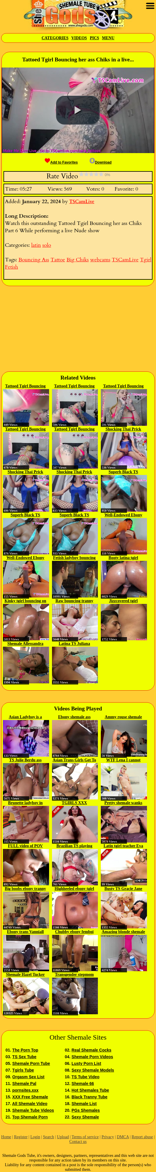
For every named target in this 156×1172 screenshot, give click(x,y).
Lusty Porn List (86, 1063)
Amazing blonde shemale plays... (123, 932)
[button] (78, 110)
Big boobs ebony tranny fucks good (25, 889)
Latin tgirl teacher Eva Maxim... (123, 846)
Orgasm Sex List (28, 1077)
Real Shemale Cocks (91, 1050)
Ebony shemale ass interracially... (74, 717)
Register (21, 1137)
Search (48, 1137)
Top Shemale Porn (30, 1117)
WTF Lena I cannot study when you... (123, 760)
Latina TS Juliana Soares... (74, 644)
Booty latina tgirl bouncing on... (123, 558)
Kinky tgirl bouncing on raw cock (25, 601)
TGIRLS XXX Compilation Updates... (74, 803)
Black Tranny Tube (89, 1097)
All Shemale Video (29, 1103)
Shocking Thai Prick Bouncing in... (123, 429)
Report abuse (142, 1137)
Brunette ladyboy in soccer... (25, 803)
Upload (63, 1137)
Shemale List (83, 1103)
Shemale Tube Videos (33, 1110)
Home (6, 1137)
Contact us (78, 1141)
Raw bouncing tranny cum (74, 601)
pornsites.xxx (25, 1090)
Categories (55, 38)
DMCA (123, 1137)
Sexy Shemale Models (92, 1070)
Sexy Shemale (85, 1117)
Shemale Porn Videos (92, 1056)
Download (100, 162)
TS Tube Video (85, 1077)
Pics (94, 38)
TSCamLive (81, 201)
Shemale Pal (24, 1083)
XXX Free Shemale (30, 1097)
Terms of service (85, 1137)
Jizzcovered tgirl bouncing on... (123, 601)
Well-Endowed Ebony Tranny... (123, 515)
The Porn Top (25, 1050)
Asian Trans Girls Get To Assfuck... (74, 760)
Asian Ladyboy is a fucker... (25, 717)
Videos (79, 38)
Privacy (107, 1137)
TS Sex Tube (24, 1056)
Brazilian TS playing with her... (74, 846)
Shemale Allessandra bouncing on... (25, 644)
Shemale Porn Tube (31, 1063)
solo (46, 245)
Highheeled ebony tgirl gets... (74, 889)
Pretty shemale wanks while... (123, 803)
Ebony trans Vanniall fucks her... (25, 932)
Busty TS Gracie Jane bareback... (123, 889)
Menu (108, 38)
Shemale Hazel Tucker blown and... (25, 975)
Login (35, 1137)
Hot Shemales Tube (90, 1090)
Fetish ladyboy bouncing (74, 558)
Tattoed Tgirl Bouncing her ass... (25, 386)
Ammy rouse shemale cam (123, 717)
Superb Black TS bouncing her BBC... (123, 472)
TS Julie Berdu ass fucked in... (25, 760)
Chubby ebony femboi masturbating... (74, 932)
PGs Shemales (85, 1110)
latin (36, 245)
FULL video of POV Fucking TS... (25, 846)
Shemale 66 (82, 1083)
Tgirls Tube (23, 1070)
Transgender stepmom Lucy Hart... (74, 975)
